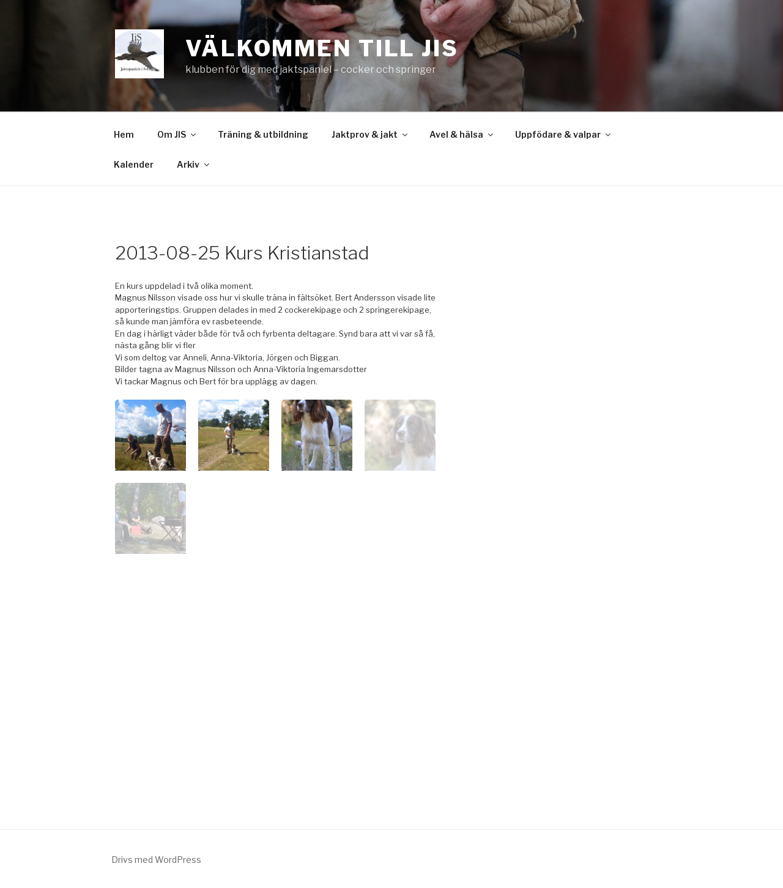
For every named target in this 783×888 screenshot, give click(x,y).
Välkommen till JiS (322, 48)
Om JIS (177, 134)
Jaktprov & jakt (370, 134)
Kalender (134, 164)
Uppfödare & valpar (563, 134)
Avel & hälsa (462, 134)
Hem (124, 134)
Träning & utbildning (263, 134)
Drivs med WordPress (156, 859)
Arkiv (194, 164)
